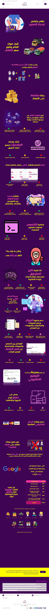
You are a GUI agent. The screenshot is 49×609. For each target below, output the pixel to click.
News (27, 608)
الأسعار (18, 604)
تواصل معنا (33, 604)
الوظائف (25, 604)
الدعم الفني (21, 604)
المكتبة (15, 604)
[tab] (24, 584)
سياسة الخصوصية (29, 604)
